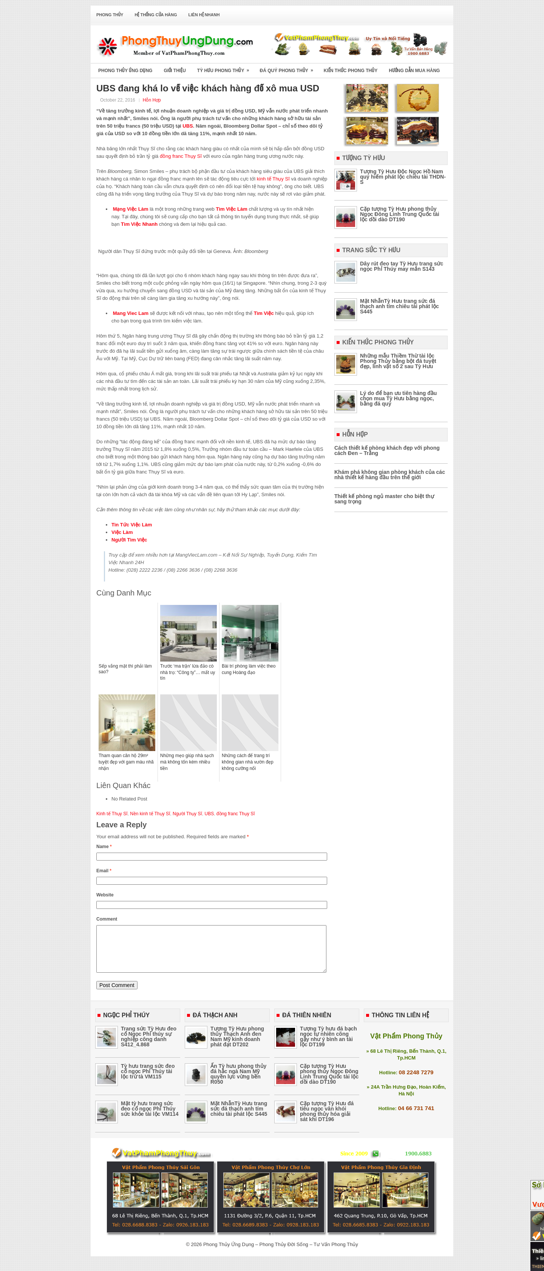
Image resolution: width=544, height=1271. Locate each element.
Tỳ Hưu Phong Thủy (225, 68)
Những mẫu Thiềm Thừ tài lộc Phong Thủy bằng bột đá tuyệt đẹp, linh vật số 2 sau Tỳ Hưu (398, 361)
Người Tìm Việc (129, 540)
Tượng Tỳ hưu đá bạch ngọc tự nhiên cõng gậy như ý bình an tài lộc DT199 (328, 1046)
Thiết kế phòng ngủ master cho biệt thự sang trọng (384, 498)
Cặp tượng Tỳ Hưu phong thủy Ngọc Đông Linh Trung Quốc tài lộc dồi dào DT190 (399, 214)
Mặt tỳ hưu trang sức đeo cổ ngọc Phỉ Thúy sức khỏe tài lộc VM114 (150, 1117)
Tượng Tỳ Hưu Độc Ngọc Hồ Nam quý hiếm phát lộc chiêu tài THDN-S (403, 176)
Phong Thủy (109, 14)
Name (104, 846)
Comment (106, 919)
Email (103, 870)
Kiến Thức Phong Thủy (350, 70)
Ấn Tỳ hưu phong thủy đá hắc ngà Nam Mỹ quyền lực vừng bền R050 (238, 1083)
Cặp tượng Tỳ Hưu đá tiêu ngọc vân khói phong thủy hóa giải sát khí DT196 (327, 1120)
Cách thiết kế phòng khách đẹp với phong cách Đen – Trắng (387, 450)
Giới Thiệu (174, 70)
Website (105, 895)
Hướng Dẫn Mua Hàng (414, 70)
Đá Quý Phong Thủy (289, 68)
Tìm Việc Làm (231, 209)
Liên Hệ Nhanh (204, 14)
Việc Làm (122, 532)
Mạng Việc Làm (130, 209)
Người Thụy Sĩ (187, 813)
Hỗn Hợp (152, 100)
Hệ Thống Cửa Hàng (155, 14)
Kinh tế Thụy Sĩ (111, 813)
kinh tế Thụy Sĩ (273, 179)
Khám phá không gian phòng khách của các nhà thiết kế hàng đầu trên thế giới (389, 474)
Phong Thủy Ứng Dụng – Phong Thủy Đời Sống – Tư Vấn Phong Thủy (280, 1253)
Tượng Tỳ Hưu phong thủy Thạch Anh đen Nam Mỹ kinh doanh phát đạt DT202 (237, 1046)
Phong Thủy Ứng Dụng (125, 70)
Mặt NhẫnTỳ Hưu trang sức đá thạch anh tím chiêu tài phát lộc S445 (399, 306)
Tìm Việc (264, 313)
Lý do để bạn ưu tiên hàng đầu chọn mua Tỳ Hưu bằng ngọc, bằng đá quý (398, 398)
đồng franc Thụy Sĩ (181, 156)
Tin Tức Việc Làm (131, 525)
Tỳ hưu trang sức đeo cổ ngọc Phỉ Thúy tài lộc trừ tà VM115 (148, 1080)
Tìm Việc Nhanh (139, 224)
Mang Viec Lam (130, 313)
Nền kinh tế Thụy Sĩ (150, 813)
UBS (187, 126)
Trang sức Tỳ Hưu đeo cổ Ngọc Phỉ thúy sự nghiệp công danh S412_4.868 (148, 1046)
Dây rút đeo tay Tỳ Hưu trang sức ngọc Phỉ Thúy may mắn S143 (401, 266)
